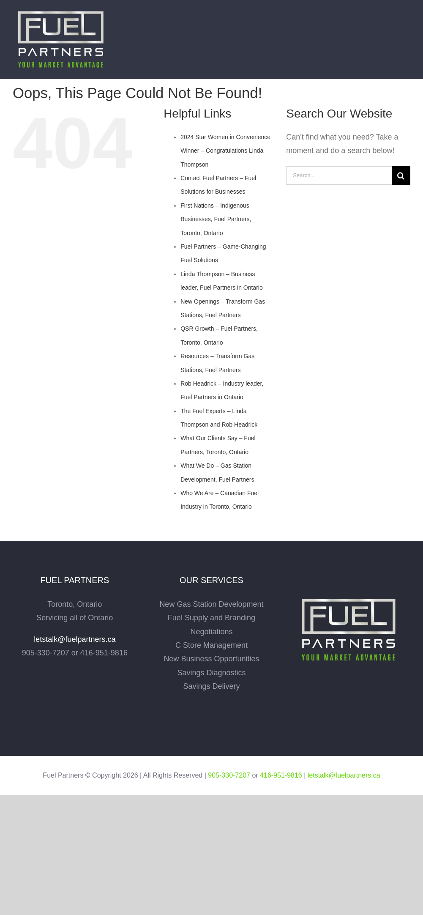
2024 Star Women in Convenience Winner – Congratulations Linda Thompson (225, 151)
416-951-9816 (281, 775)
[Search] (401, 175)
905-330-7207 (229, 775)
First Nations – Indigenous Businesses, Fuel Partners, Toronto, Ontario (215, 219)
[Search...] (339, 175)
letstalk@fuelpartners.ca (74, 639)
